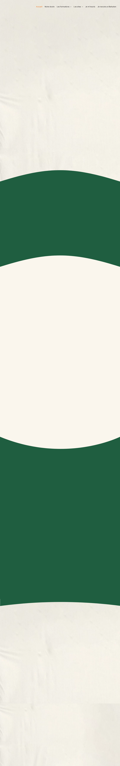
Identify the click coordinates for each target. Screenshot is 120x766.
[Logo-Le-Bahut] (14, 3)
